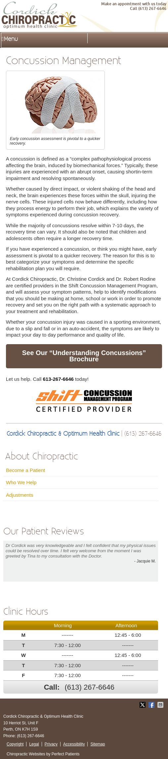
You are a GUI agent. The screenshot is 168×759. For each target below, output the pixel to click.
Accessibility (74, 744)
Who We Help (21, 482)
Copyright (15, 744)
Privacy (51, 744)
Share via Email (161, 705)
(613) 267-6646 (89, 687)
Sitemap (97, 744)
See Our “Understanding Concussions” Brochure (84, 356)
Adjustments (19, 495)
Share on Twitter (143, 705)
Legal (34, 744)
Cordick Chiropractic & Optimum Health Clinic (63, 433)
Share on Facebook (152, 705)
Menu (10, 39)
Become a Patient (25, 470)
